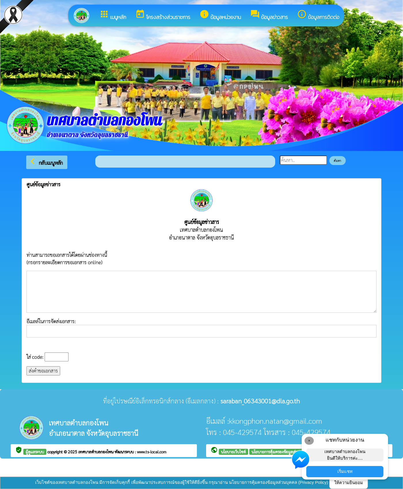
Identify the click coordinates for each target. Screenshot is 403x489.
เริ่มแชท (345, 471)
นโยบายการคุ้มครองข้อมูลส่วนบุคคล (281, 451)
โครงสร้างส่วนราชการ (162, 15)
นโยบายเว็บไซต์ (233, 451)
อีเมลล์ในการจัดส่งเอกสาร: (201, 327)
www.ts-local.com (151, 451)
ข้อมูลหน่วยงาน (220, 15)
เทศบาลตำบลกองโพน (96, 451)
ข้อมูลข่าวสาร (269, 15)
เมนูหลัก (112, 15)
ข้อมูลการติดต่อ (318, 15)
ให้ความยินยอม (348, 482)
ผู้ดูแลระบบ (35, 451)
